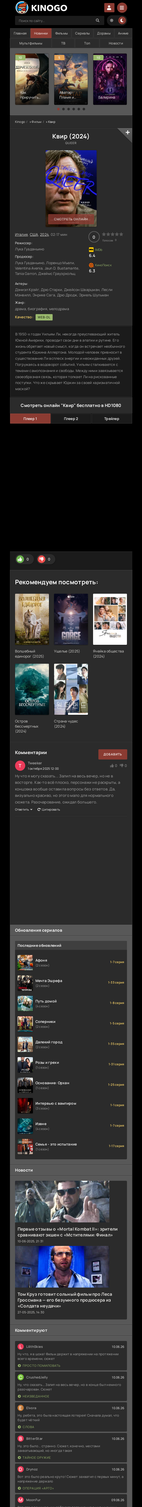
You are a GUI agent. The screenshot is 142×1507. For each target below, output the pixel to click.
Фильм (36, 122)
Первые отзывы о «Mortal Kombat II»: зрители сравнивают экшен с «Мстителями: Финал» (68, 1232)
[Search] (98, 20)
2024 (79, 136)
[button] (58, 109)
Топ (87, 43)
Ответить (24, 809)
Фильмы (61, 33)
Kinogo (20, 122)
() (38, 656)
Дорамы (104, 33)
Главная (20, 33)
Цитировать (48, 809)
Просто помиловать (39, 1365)
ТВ (63, 43)
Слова (26, 1427)
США (34, 234)
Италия (21, 234)
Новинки (41, 33)
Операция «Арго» (36, 1488)
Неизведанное (33, 1396)
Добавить (113, 754)
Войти (109, 7)
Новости (116, 43)
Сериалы (82, 33)
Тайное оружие (34, 1457)
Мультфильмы (30, 43)
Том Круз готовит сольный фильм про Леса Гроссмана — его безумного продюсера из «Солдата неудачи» (65, 1300)
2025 (38, 656)
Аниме (123, 33)
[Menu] (122, 8)
